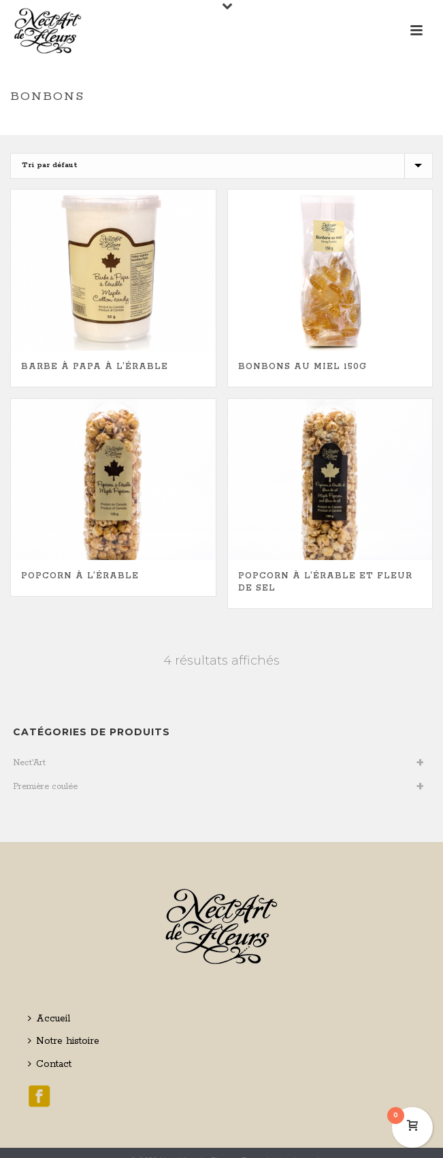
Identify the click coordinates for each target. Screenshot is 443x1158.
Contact (49, 1064)
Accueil (49, 1019)
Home (171, 126)
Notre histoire (63, 1041)
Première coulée (45, 787)
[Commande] (221, 166)
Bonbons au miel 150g (302, 367)
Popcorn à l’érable (80, 576)
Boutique (211, 126)
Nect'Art (29, 763)
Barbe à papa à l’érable (94, 367)
